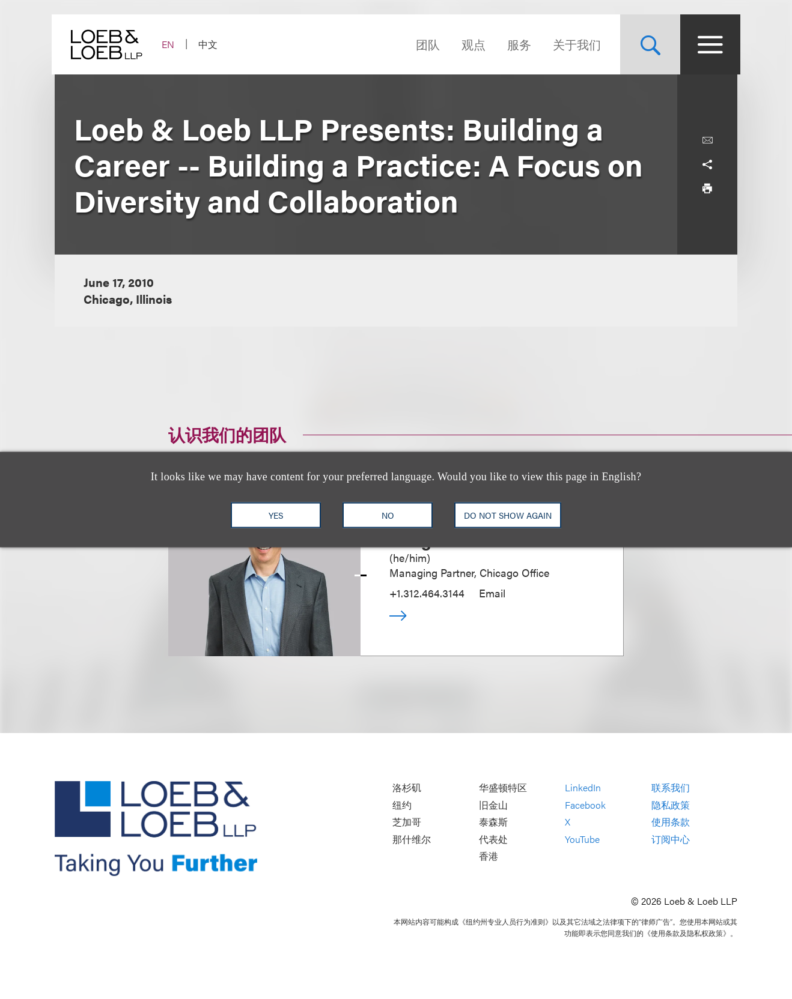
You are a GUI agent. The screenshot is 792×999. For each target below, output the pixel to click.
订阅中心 (670, 839)
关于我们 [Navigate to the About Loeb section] (574, 44)
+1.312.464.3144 (427, 592)
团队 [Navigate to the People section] (425, 44)
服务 (516, 44)
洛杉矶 (406, 788)
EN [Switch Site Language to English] (171, 44)
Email (492, 592)
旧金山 (493, 805)
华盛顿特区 (503, 788)
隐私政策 (670, 805)
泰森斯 (493, 822)
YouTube (582, 839)
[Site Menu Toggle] (707, 44)
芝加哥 (406, 822)
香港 (488, 856)
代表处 (493, 839)
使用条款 (670, 822)
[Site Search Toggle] (647, 44)
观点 (470, 44)
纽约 (402, 805)
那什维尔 (411, 839)
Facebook (585, 805)
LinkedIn (583, 788)
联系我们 (670, 788)
